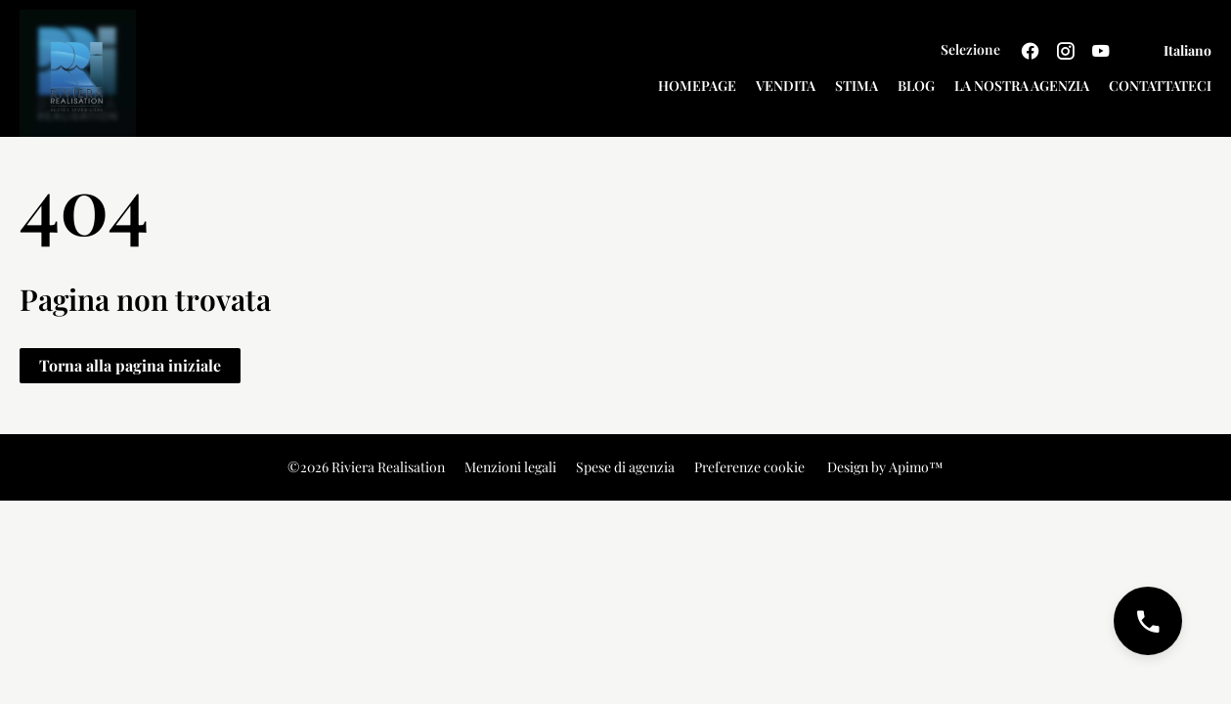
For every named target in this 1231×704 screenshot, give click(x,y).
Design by (884, 467)
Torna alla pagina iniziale (130, 365)
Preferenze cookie (749, 467)
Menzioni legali (510, 467)
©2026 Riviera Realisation (366, 467)
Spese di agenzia (625, 467)
